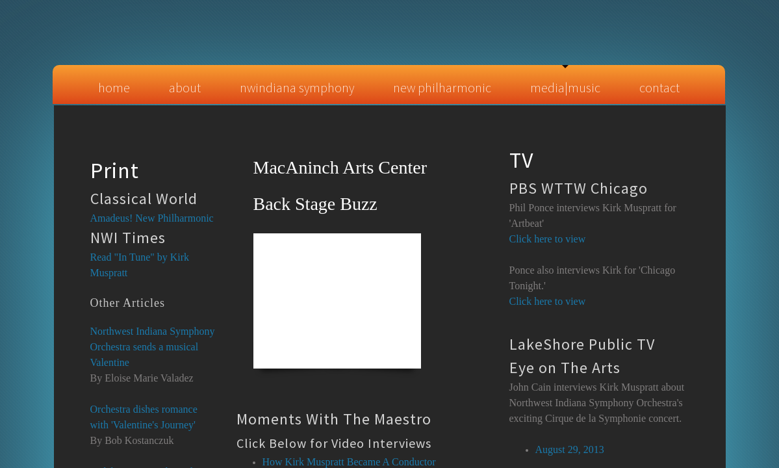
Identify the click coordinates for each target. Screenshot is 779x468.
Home (114, 87)
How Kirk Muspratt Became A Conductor (349, 461)
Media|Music (565, 87)
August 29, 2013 (569, 449)
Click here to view (547, 301)
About (185, 87)
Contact (659, 87)
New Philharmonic (442, 87)
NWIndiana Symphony (297, 87)
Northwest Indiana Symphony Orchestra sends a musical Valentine (152, 347)
